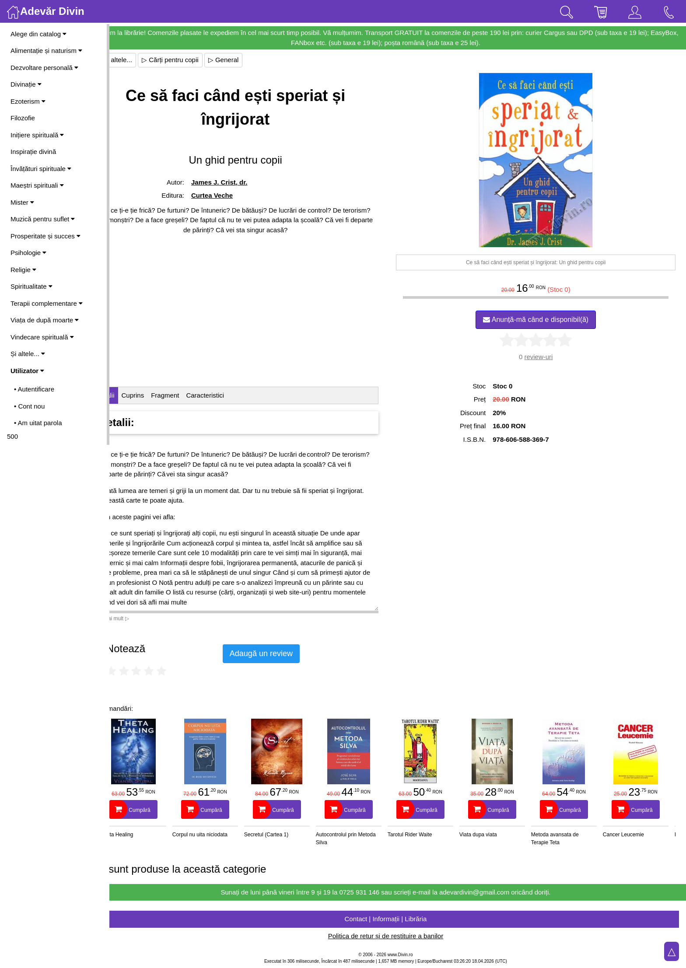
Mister (22, 202)
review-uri (544, 356)
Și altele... (27, 353)
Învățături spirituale (40, 168)
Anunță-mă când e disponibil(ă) (542, 319)
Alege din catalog (38, 34)
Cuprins (157, 395)
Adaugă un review (285, 653)
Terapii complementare (46, 303)
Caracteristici (229, 395)
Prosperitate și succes (45, 236)
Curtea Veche (232, 195)
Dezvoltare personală (44, 67)
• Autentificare (34, 389)
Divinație (26, 84)
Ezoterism (28, 101)
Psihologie (28, 252)
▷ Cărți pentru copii (194, 59)
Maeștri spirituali (37, 185)
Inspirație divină (33, 151)
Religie (23, 269)
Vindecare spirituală (42, 337)
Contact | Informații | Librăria (398, 919)
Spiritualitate (31, 286)
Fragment (189, 395)
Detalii (129, 395)
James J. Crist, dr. (239, 182)
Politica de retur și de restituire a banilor (397, 936)
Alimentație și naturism (46, 50)
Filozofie (22, 118)
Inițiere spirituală (37, 135)
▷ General (247, 59)
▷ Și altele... (138, 59)
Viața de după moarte (44, 320)
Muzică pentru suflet (42, 219)
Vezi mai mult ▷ (134, 618)
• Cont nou (29, 406)
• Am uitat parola (38, 422)
